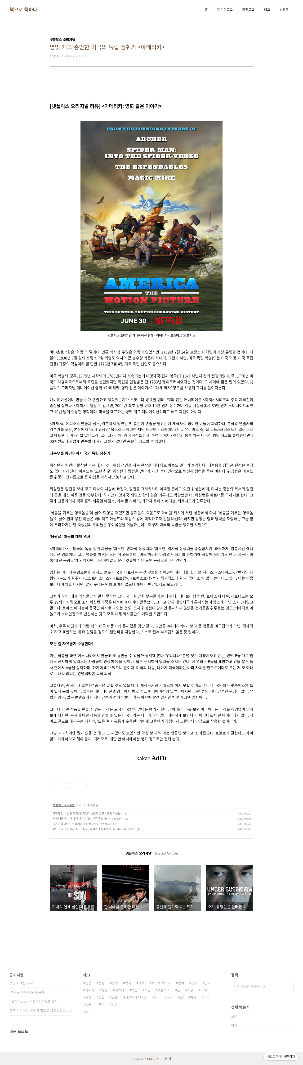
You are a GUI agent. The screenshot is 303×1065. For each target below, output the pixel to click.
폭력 (101, 1004)
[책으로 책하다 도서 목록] (27, 992)
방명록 (284, 9)
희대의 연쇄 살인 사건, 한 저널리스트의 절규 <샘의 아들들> (87, 813)
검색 (288, 986)
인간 (88, 982)
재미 (156, 997)
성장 (105, 990)
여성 (193, 997)
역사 (128, 982)
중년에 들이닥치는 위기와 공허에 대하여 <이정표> (82, 824)
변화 (181, 982)
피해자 (205, 990)
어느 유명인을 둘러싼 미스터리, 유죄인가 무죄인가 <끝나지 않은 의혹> (93, 829)
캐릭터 (119, 990)
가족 (141, 982)
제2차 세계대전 (135, 997)
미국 (206, 997)
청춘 (88, 1004)
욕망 (88, 997)
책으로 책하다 (23, 9)
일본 (115, 997)
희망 (190, 990)
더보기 (87, 1012)
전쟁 (115, 982)
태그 (267, 9)
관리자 (167, 1058)
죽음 (147, 990)
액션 (134, 990)
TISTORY (152, 1058)
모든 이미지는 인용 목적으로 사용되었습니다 (40, 1010)
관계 (194, 982)
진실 (101, 997)
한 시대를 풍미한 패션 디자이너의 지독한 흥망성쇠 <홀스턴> (88, 818)
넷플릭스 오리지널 (64, 805)
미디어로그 (225, 9)
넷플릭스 (164, 990)
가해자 (89, 990)
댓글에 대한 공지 (21, 982)
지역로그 (248, 9)
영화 (170, 997)
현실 (101, 982)
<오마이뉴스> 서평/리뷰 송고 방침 (33, 1001)
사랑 (115, 1004)
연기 (208, 982)
